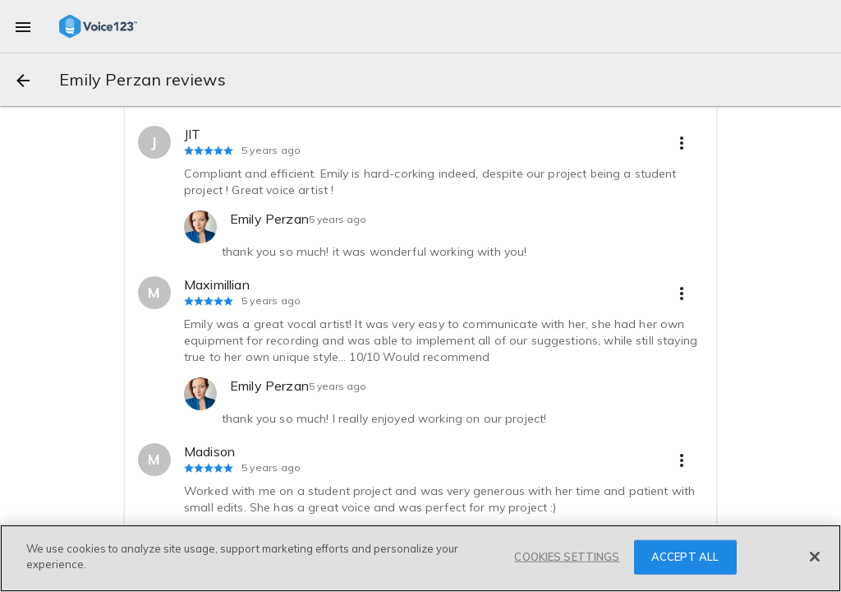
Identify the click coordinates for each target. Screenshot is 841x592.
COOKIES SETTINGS (566, 556)
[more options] (681, 142)
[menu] (23, 26)
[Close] (815, 557)
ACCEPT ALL (685, 556)
